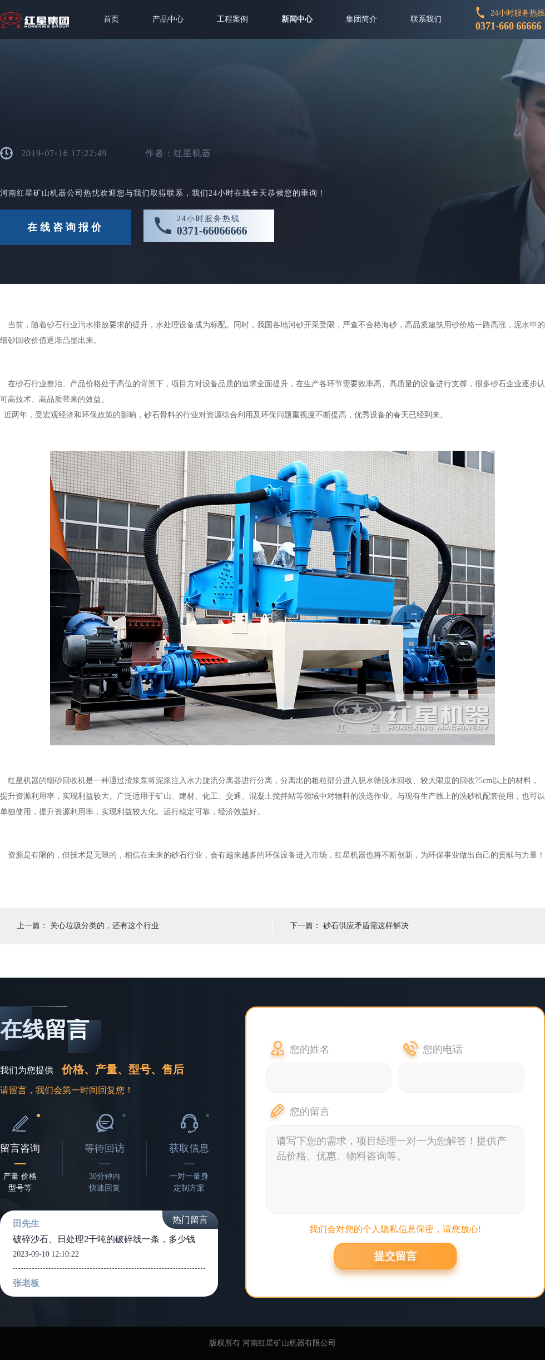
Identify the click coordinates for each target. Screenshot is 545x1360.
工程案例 (232, 19)
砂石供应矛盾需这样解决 (366, 925)
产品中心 (168, 19)
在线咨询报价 (65, 227)
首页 (111, 19)
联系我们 (426, 19)
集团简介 (361, 19)
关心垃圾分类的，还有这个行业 (104, 925)
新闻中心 (297, 19)
